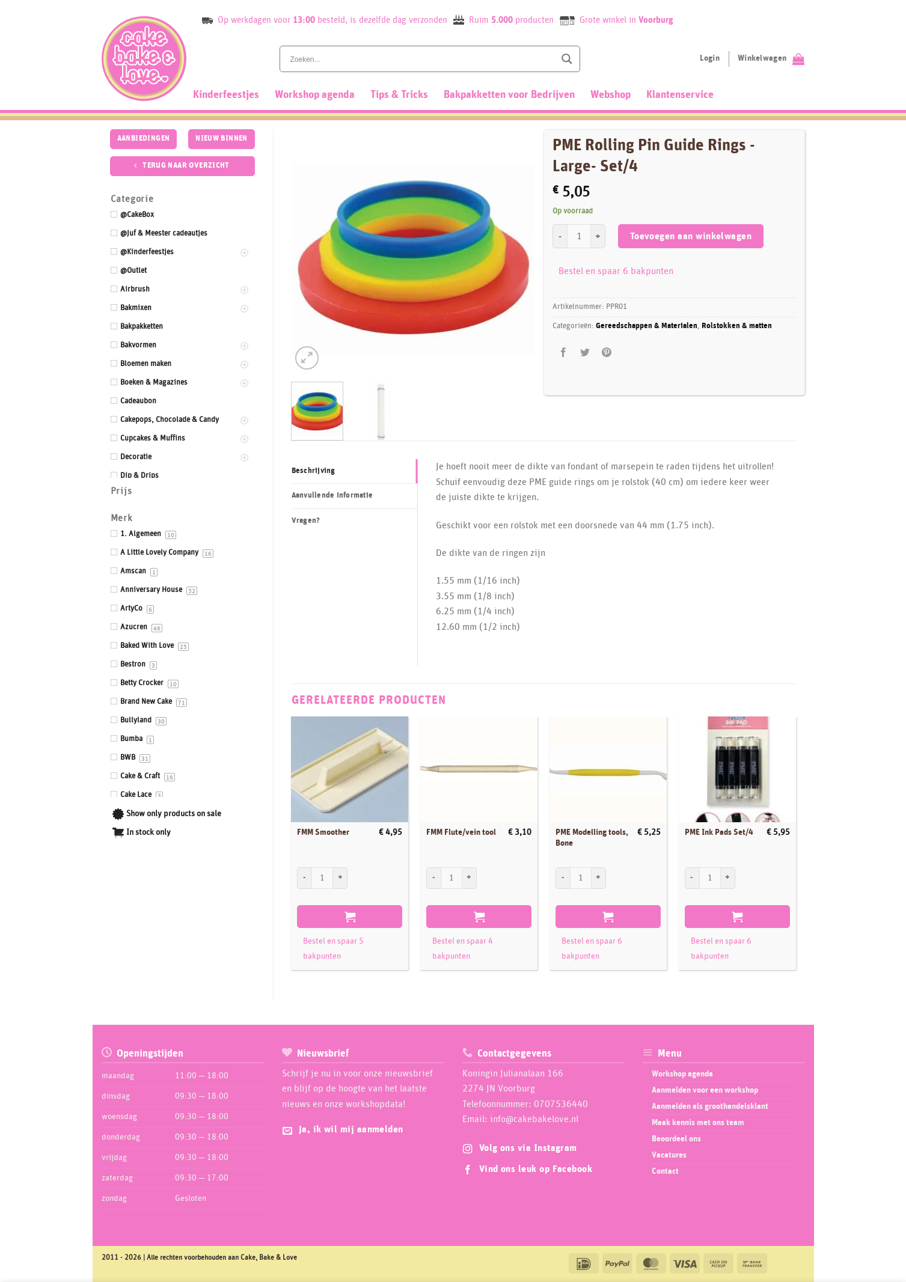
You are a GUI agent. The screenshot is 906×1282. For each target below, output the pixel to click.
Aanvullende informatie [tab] (332, 495)
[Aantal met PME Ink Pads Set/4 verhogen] (728, 878)
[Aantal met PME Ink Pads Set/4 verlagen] (692, 878)
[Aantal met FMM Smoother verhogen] (340, 878)
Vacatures (669, 1155)
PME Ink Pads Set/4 (719, 832)
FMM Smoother (323, 832)
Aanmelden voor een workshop (705, 1090)
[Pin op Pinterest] (607, 353)
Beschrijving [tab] (313, 471)
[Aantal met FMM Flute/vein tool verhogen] (469, 878)
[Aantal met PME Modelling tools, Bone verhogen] (599, 878)
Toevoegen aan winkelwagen (691, 236)
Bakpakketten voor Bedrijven (509, 95)
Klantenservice (680, 95)
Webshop (610, 95)
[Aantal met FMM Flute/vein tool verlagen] (433, 878)
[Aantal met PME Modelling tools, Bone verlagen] (563, 878)
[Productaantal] (579, 236)
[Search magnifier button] (567, 59)
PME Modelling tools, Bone (592, 838)
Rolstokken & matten (737, 326)
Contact (665, 1171)
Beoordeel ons (676, 1139)
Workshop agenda (315, 95)
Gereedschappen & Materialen (646, 326)
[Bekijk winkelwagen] (771, 59)
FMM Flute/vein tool (461, 832)
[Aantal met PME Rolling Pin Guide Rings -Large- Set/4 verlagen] (559, 236)
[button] (307, 358)
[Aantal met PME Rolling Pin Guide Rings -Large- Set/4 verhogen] (598, 236)
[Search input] (421, 59)
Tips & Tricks (399, 95)
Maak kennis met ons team (698, 1123)
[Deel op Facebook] (564, 353)
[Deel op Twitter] (585, 353)
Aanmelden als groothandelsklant (710, 1106)
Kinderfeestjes (226, 95)
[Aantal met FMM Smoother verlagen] (304, 878)
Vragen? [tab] (306, 521)
